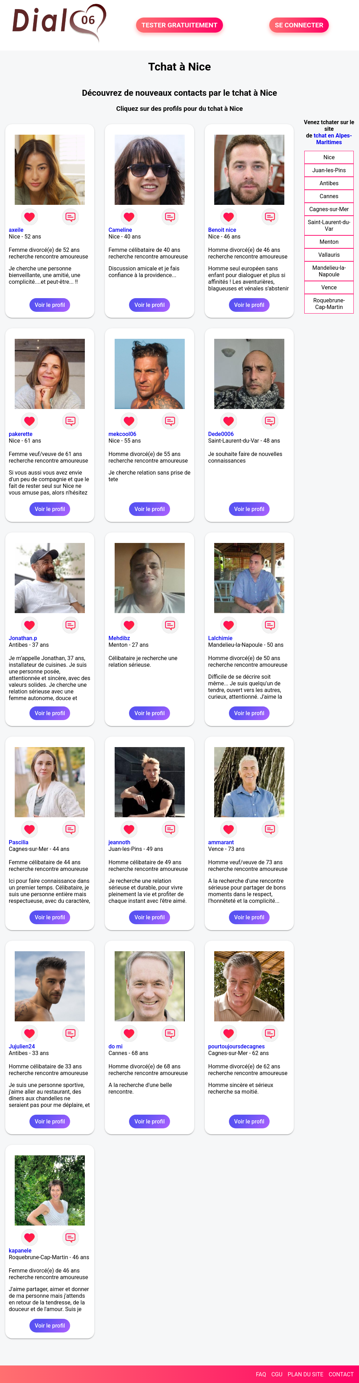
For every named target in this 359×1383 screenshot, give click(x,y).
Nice (329, 157)
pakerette (21, 434)
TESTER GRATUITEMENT (180, 25)
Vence (329, 287)
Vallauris (329, 254)
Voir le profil (50, 305)
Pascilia (18, 842)
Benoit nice (222, 230)
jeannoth (119, 842)
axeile (16, 230)
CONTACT (341, 1374)
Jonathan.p (23, 638)
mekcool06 (122, 434)
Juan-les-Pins (329, 170)
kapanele (20, 1250)
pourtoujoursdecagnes (236, 1046)
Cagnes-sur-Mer (329, 209)
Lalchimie (220, 638)
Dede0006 (221, 434)
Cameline (120, 230)
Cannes (329, 196)
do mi (115, 1046)
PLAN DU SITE (306, 1374)
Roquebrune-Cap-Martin (329, 303)
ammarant (221, 842)
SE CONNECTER (299, 25)
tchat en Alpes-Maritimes (333, 139)
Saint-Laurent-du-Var (329, 225)
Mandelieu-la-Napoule (329, 271)
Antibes (329, 183)
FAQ (261, 1374)
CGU (277, 1374)
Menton (328, 242)
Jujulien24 (22, 1046)
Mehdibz (119, 638)
